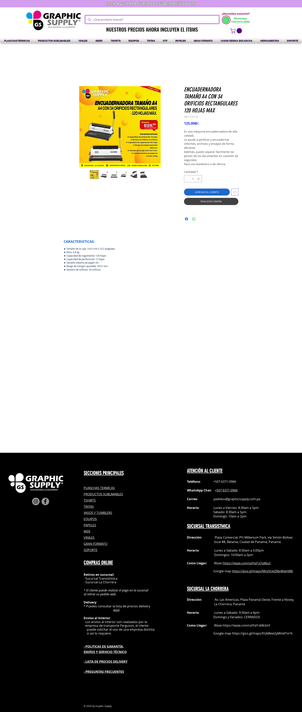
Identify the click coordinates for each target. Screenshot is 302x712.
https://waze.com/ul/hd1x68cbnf (246, 625)
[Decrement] (187, 178)
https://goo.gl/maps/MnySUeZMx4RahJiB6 (262, 571)
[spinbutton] (192, 178)
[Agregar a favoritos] (234, 192)
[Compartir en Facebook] (186, 219)
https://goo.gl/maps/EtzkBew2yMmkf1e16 (262, 633)
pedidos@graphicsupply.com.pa (236, 499)
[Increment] (198, 178)
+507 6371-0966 (226, 490)
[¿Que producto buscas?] (151, 19)
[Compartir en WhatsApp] (194, 219)
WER (87, 531)
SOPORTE (90, 550)
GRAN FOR (91, 544)
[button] (236, 30)
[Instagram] (36, 501)
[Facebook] (45, 501)
